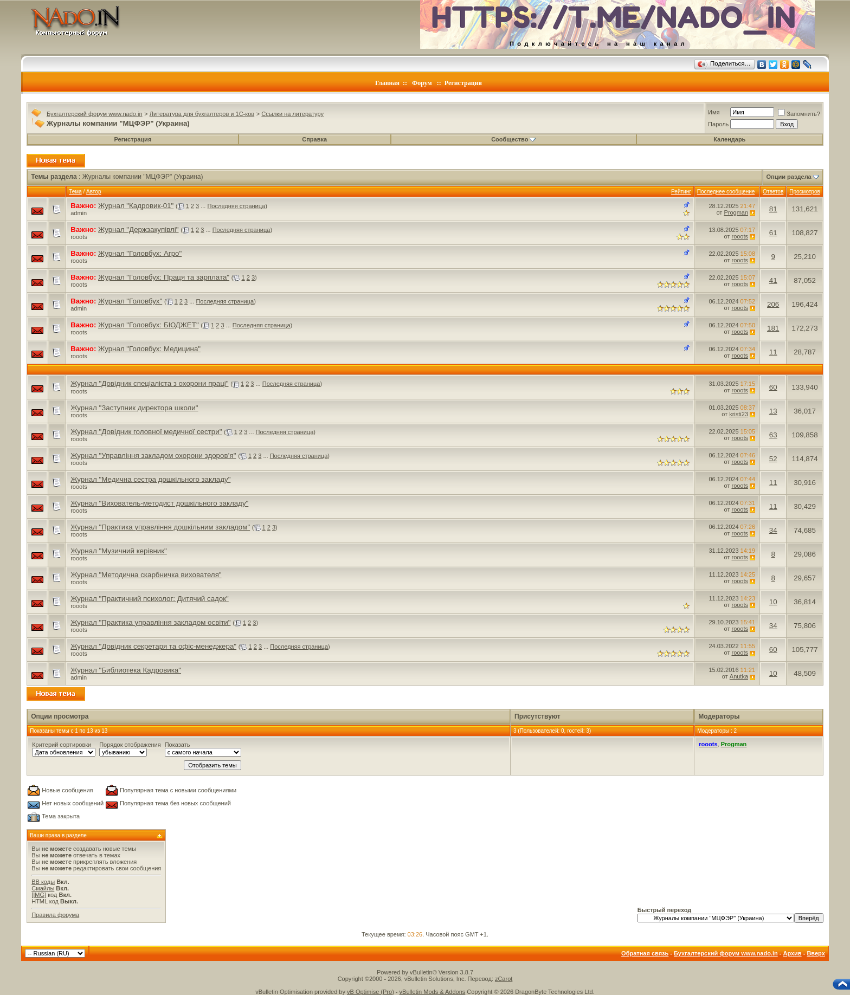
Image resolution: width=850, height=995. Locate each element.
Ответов (773, 192)
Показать (177, 744)
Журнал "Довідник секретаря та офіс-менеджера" (153, 646)
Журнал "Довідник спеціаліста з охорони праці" (149, 383)
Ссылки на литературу (292, 114)
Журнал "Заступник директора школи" (134, 408)
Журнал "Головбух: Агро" (140, 253)
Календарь (729, 139)
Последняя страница (236, 206)
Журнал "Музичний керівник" (118, 551)
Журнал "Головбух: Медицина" (149, 349)
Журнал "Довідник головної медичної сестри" (146, 432)
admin (78, 213)
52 (773, 459)
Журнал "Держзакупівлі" (138, 229)
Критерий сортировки (61, 744)
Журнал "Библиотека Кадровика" (125, 670)
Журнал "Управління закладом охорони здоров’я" (153, 455)
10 (773, 602)
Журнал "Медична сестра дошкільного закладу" (150, 479)
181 (773, 328)
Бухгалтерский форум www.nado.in (95, 114)
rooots (78, 237)
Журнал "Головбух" (130, 301)
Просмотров (804, 192)
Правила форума (55, 915)
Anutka (739, 676)
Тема (75, 192)
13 (773, 411)
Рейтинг (681, 192)
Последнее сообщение (726, 192)
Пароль (718, 124)
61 (773, 233)
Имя (713, 112)
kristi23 (738, 414)
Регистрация (463, 83)
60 (773, 387)
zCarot (503, 978)
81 (773, 209)
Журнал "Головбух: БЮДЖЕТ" (148, 325)
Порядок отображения (129, 744)
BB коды (43, 881)
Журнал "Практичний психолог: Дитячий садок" (149, 599)
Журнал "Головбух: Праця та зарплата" (163, 277)
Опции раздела (789, 176)
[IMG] (38, 894)
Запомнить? (799, 114)
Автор (93, 192)
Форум (422, 83)
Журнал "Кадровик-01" (135, 206)
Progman (736, 212)
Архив (792, 953)
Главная (387, 83)
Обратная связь (644, 953)
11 (773, 352)
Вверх (816, 953)
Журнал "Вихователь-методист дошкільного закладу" (159, 503)
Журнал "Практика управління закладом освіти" (150, 622)
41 (773, 280)
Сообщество (513, 139)
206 (773, 304)
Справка (314, 139)
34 (773, 530)
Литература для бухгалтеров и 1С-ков (202, 114)
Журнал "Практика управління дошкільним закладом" (160, 527)
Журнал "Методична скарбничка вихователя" (145, 575)
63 (773, 435)
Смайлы (42, 888)
